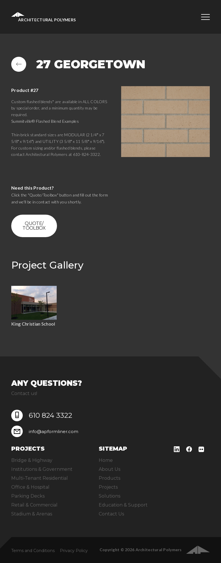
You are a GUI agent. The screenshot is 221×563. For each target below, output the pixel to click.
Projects (108, 487)
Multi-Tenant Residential (39, 478)
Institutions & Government (42, 469)
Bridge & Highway (31, 460)
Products (109, 478)
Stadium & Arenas (31, 514)
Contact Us (111, 514)
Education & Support (123, 505)
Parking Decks (28, 496)
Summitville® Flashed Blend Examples (45, 121)
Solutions (109, 496)
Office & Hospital (30, 487)
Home (106, 460)
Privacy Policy (74, 550)
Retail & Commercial (34, 505)
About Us (109, 469)
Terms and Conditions (33, 550)
